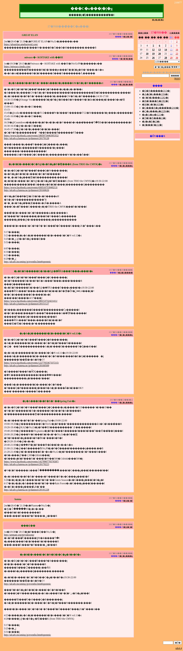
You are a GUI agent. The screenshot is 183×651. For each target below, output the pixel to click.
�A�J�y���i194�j (155, 94)
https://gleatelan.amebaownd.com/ (21, 44)
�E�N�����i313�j (156, 91)
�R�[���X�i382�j (155, 101)
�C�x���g (126, 166)
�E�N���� (125, 272)
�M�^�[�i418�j (153, 104)
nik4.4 (179, 648)
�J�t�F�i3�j (151, 121)
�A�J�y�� (126, 84)
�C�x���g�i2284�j (156, 111)
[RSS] (177, 78)
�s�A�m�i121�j (153, 114)
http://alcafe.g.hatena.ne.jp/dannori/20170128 (26, 138)
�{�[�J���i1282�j (155, 97)
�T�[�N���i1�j (154, 118)
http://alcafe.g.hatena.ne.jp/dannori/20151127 (26, 303)
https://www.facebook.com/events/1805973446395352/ (31, 135)
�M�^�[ (128, 36)
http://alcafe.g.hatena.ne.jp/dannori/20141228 (26, 489)
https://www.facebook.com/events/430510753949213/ (31, 187)
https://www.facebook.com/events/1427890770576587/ (31, 461)
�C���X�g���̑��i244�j (160, 108)
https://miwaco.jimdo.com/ (17, 66)
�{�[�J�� (126, 59)
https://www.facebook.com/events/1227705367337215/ (31, 362)
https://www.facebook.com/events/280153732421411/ (31, 301)
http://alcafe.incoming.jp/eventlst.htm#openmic (27, 261)
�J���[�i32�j (152, 125)
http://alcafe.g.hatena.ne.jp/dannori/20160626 (26, 190)
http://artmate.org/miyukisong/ (19, 534)
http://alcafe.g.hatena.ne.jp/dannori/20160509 (26, 365)
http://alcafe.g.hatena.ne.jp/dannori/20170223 (26, 464)
